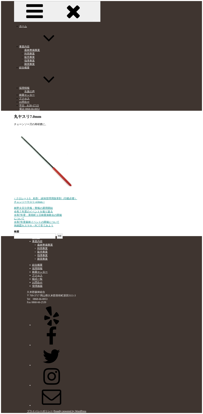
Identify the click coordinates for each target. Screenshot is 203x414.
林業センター (27, 94)
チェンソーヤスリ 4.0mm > (29, 201)
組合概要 (24, 67)
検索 (16, 231)
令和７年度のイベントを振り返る (33, 211)
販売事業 (29, 57)
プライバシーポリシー (40, 411)
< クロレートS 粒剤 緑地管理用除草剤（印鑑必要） (45, 198)
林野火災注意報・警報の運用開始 (33, 208)
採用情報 (43, 87)
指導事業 (29, 60)
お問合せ (24, 101)
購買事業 (29, 64)
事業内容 (43, 46)
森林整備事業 (32, 50)
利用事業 (29, 53)
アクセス (24, 98)
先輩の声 (29, 91)
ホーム (23, 26)
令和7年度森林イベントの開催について (36, 222)
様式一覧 (37, 278)
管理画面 (37, 285)
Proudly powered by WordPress (69, 411)
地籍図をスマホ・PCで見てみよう (33, 225)
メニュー (57, 11)
